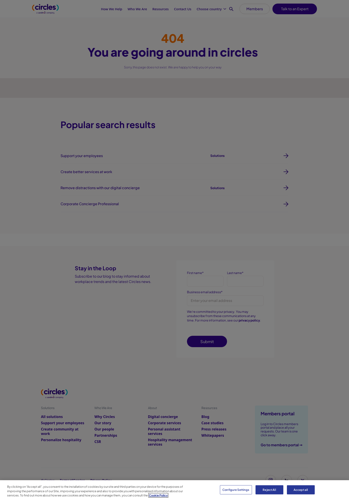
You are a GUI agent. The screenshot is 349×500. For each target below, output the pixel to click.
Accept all (301, 489)
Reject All (269, 489)
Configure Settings (235, 489)
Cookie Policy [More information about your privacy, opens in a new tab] (158, 495)
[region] (174, 490)
